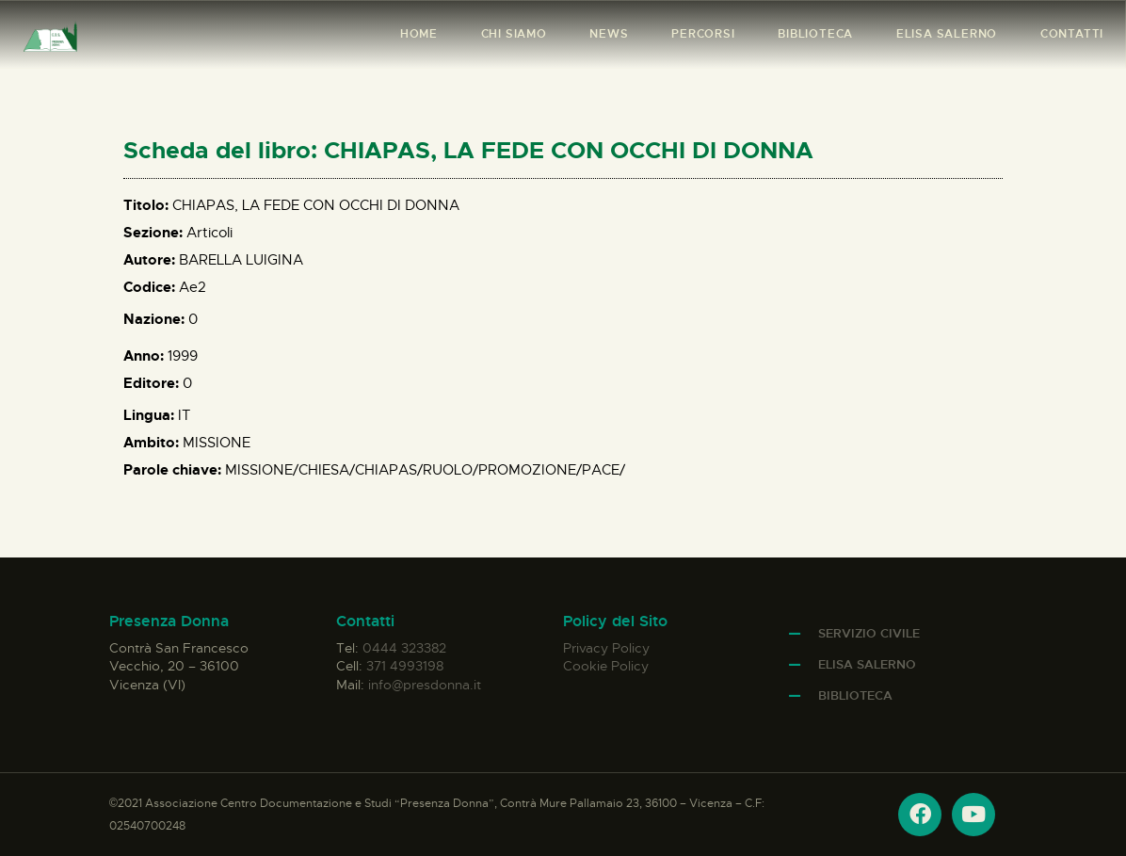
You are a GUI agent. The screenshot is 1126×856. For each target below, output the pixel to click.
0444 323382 (404, 647)
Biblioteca (855, 695)
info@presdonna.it (424, 684)
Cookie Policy (606, 665)
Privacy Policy (606, 647)
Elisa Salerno (867, 664)
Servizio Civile (869, 633)
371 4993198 (404, 665)
